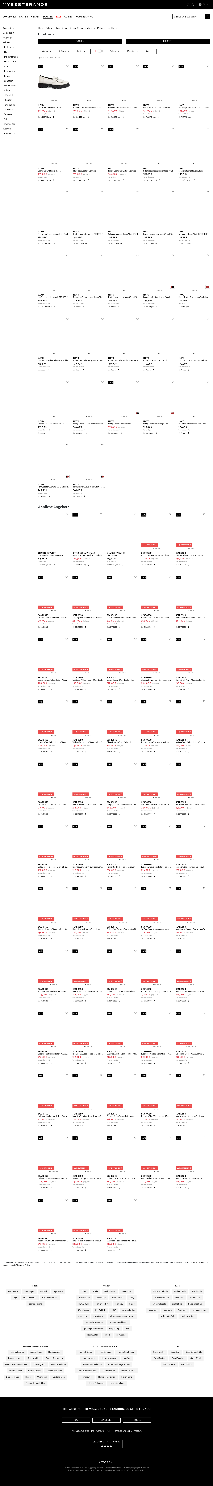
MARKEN (48, 16)
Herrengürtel (86, 1377)
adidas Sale (177, 1304)
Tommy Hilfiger (102, 1304)
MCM (114, 1310)
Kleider (28, 1377)
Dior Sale (168, 1310)
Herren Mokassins (109, 1358)
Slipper (58, 28)
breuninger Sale (199, 1310)
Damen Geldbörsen (54, 1358)
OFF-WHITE (100, 1310)
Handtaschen (54, 1352)
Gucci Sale (153, 1310)
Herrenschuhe (89, 1358)
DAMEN (23, 16)
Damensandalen (58, 1364)
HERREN (35, 16)
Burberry (119, 1304)
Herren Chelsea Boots (87, 1371)
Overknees (42, 1377)
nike (127, 1329)
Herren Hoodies (128, 1371)
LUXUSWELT (9, 16)
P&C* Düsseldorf (49, 1298)
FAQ (92, 1431)
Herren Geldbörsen (126, 1352)
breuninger (29, 1291)
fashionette (13, 1291)
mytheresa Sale (188, 1316)
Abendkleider (36, 1352)
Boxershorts (126, 1377)
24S (15, 1298)
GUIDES (68, 16)
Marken (106, 1286)
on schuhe (82, 1316)
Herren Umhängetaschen (119, 1364)
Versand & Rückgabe (80, 1431)
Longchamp (114, 1329)
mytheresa (58, 1291)
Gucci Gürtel (195, 1358)
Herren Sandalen (117, 1383)
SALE (58, 16)
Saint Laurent (117, 1298)
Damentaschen (17, 1352)
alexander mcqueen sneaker (122, 1316)
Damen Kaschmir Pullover (16, 1364)
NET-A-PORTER (29, 1298)
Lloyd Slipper (99, 28)
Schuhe (49, 28)
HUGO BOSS (84, 1304)
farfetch (43, 1291)
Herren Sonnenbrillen (92, 1364)
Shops (36, 1286)
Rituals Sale (197, 1291)
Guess (132, 1304)
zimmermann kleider (118, 1322)
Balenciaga (101, 1298)
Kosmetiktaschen (54, 1371)
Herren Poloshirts (96, 1383)
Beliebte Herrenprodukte (106, 1347)
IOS (76, 1420)
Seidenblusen (59, 1377)
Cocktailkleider (15, 1371)
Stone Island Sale (160, 1291)
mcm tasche (98, 1316)
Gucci (84, 1291)
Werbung (100, 1431)
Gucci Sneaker (178, 1358)
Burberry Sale (180, 1291)
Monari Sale (195, 1298)
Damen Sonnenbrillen (35, 1383)
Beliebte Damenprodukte (35, 1347)
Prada (95, 1291)
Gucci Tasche (159, 1352)
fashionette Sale (167, 1316)
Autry (131, 1298)
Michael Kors (109, 1291)
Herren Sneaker (105, 1352)
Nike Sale (179, 1298)
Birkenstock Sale (162, 1298)
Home (41, 28)
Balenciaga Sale (195, 1304)
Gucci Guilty (186, 1364)
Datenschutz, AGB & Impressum (128, 1431)
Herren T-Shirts (85, 1352)
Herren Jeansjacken (106, 1377)
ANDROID (106, 1420)
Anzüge (127, 1358)
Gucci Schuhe (169, 1364)
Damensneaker (15, 1358)
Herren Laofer (109, 1371)
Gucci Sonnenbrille (193, 1352)
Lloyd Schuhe (84, 28)
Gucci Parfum (160, 1358)
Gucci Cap (175, 1352)
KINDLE (137, 1420)
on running (121, 1335)
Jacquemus (126, 1291)
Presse (109, 1431)
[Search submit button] (207, 16)
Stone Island (84, 1298)
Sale (177, 1286)
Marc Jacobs (83, 1310)
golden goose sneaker (93, 1329)
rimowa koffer (128, 1310)
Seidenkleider (34, 1358)
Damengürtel (39, 1364)
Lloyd (73, 28)
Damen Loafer (34, 1371)
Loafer (66, 28)
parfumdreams (35, 1304)
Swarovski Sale (159, 1304)
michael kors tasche (94, 1322)
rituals (107, 1335)
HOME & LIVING (84, 16)
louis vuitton (92, 1335)
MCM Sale (182, 1310)
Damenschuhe (12, 1377)
